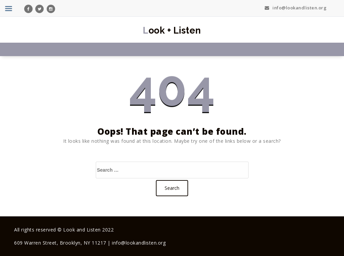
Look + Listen (172, 30)
